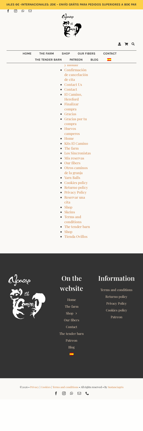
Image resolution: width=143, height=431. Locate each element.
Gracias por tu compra (75, 121)
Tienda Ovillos (75, 236)
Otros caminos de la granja (76, 170)
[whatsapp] (23, 10)
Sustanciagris (115, 387)
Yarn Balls (72, 177)
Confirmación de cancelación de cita (76, 74)
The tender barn (77, 226)
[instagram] (15, 10)
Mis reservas (74, 158)
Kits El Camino (76, 143)
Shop (68, 207)
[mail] (30, 10)
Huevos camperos (72, 131)
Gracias (70, 113)
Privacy (34, 387)
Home (69, 138)
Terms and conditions (72, 219)
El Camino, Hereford (73, 96)
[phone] (87, 393)
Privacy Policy (75, 192)
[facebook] (8, 10)
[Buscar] (133, 44)
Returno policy (76, 187)
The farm (71, 148)
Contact (70, 89)
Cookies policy (76, 182)
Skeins (69, 212)
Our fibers (72, 163)
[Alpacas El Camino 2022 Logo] (72, 14)
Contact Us (73, 84)
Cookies (46, 387)
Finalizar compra (71, 106)
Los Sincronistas (77, 153)
